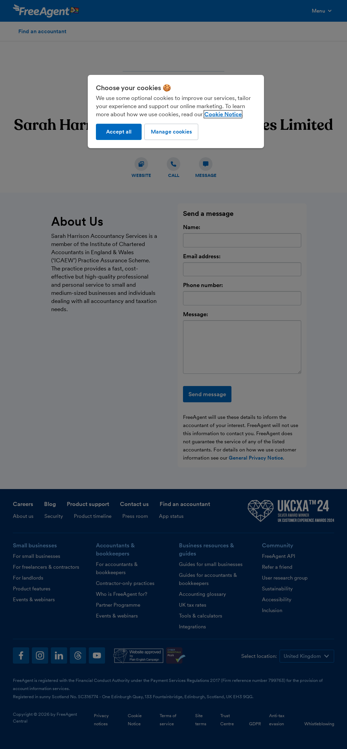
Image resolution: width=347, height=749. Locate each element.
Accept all (118, 131)
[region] (176, 111)
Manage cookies (171, 131)
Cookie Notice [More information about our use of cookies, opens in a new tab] (223, 114)
